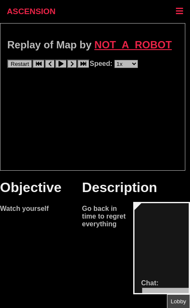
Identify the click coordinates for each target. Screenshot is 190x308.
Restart (20, 64)
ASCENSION (31, 11)
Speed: (102, 63)
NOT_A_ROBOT (133, 44)
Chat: (150, 283)
